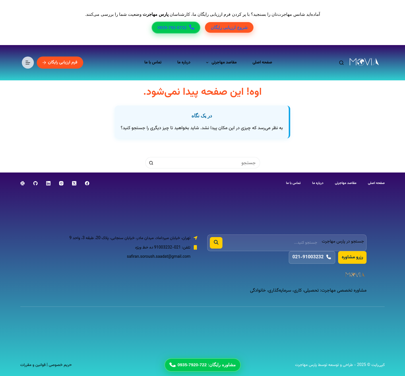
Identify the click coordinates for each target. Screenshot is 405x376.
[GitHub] (35, 183)
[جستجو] (341, 63)
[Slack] (22, 183)
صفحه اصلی (262, 62)
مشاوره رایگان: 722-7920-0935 (202, 365)
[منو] (28, 63)
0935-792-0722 (176, 27)
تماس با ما (153, 62)
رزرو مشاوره (352, 257)
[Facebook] (87, 183)
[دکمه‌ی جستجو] (151, 162)
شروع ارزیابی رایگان (229, 27)
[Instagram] (61, 183)
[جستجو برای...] (208, 162)
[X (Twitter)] (74, 183)
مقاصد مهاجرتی (220, 62)
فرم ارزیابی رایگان (59, 62)
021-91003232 (312, 257)
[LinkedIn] (48, 183)
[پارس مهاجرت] (287, 275)
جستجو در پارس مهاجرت (343, 241)
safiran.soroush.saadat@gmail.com (159, 257)
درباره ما (184, 62)
